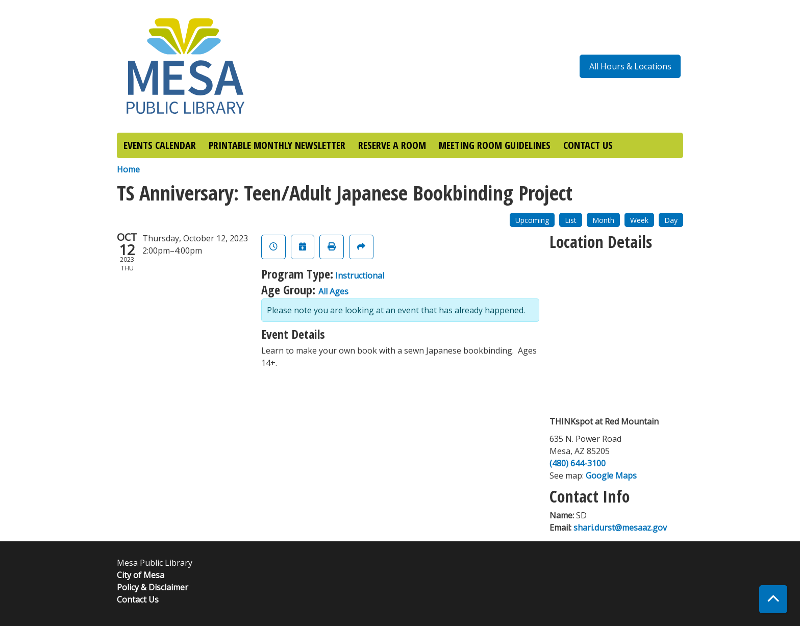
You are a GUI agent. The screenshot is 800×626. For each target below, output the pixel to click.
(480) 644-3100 (577, 463)
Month (603, 220)
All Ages (333, 291)
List (571, 220)
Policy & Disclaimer (152, 587)
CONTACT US (588, 145)
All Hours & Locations (630, 66)
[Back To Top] (773, 599)
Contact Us (138, 599)
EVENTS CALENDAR (159, 145)
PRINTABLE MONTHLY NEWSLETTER (277, 145)
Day (671, 220)
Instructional (359, 275)
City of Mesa (140, 575)
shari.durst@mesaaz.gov (620, 527)
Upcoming (532, 220)
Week (639, 220)
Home (128, 169)
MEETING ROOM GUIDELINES (495, 145)
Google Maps (611, 475)
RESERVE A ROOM (392, 145)
